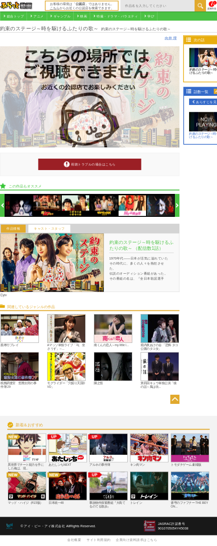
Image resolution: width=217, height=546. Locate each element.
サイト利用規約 (99, 539)
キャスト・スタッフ (49, 229)
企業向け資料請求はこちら (136, 539)
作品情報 (13, 229)
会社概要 (74, 539)
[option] (19, 205)
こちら (55, 8)
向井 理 (171, 38)
